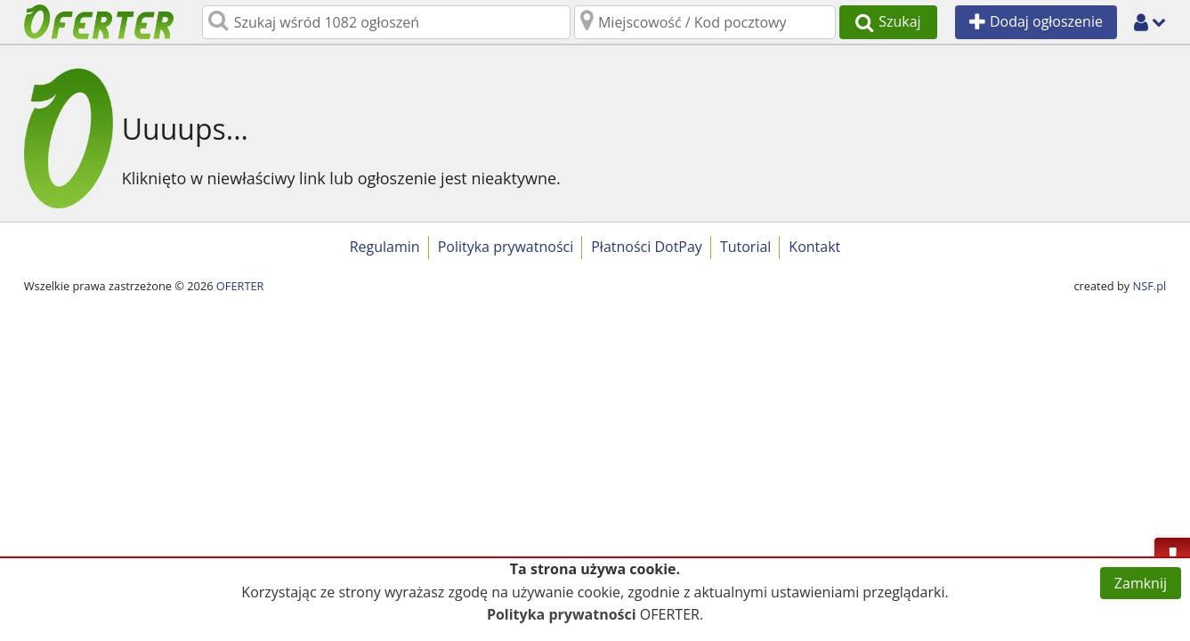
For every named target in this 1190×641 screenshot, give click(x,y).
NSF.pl (1150, 286)
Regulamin (385, 246)
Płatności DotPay (646, 246)
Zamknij (1140, 583)
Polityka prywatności (506, 246)
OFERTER (240, 286)
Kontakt (814, 246)
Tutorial (745, 246)
